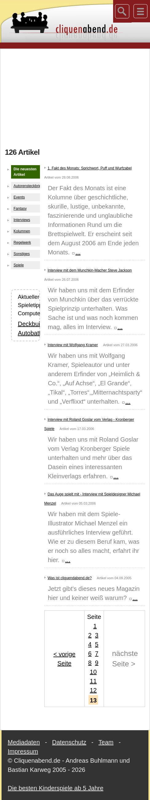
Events (19, 197)
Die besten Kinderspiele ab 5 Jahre (55, 788)
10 (93, 672)
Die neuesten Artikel (25, 172)
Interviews (22, 220)
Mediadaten (24, 742)
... (76, 252)
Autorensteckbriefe (27, 186)
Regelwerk (22, 242)
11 (93, 681)
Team (105, 742)
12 (93, 690)
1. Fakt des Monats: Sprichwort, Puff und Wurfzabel (90, 168)
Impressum (23, 751)
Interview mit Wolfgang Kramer (73, 345)
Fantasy (20, 208)
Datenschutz (69, 742)
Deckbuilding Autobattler (25, 328)
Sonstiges (22, 254)
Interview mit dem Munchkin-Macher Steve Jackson (90, 270)
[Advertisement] (77, 96)
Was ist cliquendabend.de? (70, 578)
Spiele (19, 265)
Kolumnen (22, 231)
